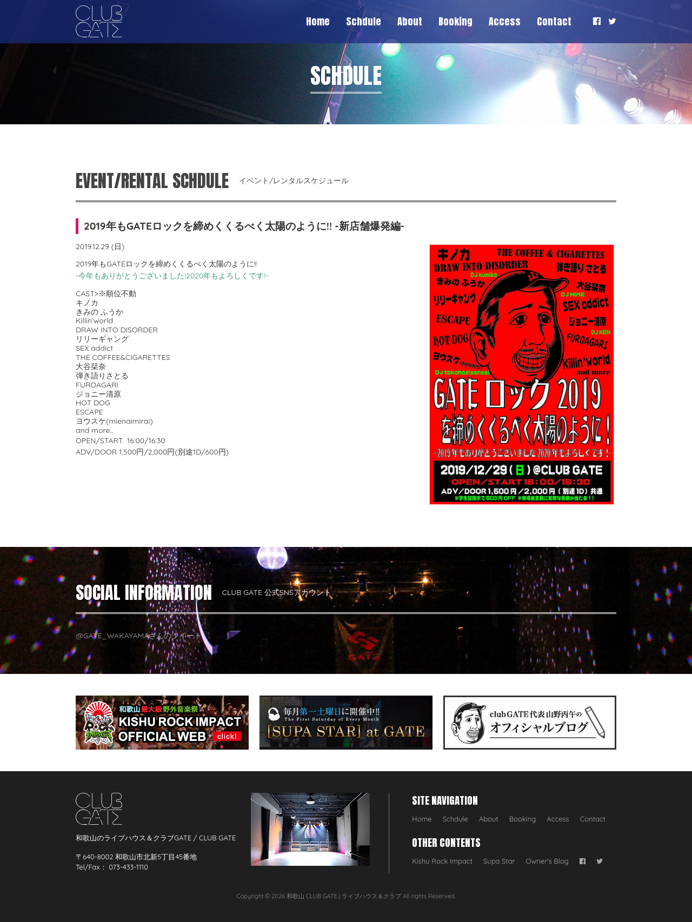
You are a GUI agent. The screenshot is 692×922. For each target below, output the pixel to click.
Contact (554, 21)
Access (505, 21)
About (409, 21)
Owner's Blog (547, 861)
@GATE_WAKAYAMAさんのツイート (139, 635)
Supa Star (499, 861)
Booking (455, 21)
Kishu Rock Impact (442, 861)
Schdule (363, 21)
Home (318, 21)
